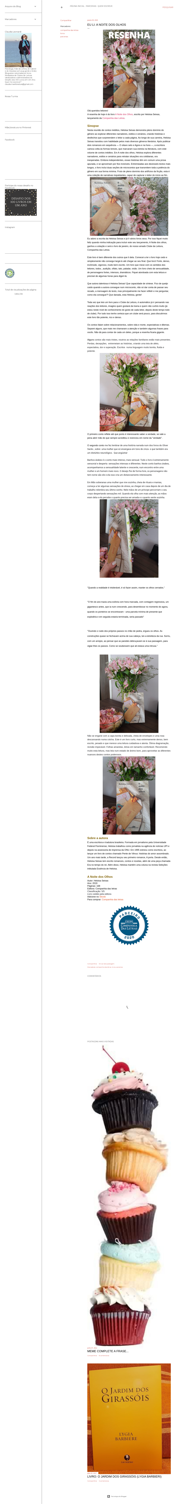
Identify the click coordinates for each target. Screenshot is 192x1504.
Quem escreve (104, 6)
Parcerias (90, 6)
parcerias (64, 37)
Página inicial (76, 6)
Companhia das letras (112, 899)
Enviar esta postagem (106, 964)
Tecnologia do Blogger (117, 1496)
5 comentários (104, 1481)
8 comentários (104, 1355)
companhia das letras (69, 30)
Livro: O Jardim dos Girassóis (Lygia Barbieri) (124, 1476)
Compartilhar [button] (65, 20)
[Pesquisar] (167, 7)
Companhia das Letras (113, 118)
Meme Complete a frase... (108, 1351)
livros (62, 33)
